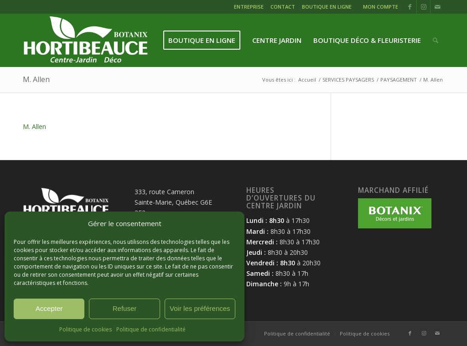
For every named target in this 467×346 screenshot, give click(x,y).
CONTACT (282, 6)
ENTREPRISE (249, 6)
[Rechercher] (435, 40)
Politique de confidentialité (151, 329)
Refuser (125, 308)
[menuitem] (249, 8)
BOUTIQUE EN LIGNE (327, 6)
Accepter (49, 308)
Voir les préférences (200, 308)
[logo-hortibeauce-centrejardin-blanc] (85, 40)
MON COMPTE (380, 6)
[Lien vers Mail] (437, 7)
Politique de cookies (85, 329)
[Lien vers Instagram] (423, 7)
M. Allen (36, 79)
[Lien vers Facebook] (409, 7)
